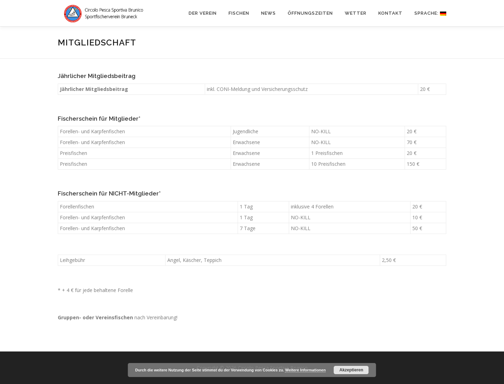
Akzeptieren (351, 370)
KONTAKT (390, 13)
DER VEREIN (203, 13)
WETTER (355, 13)
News (268, 13)
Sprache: (430, 13)
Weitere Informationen (305, 370)
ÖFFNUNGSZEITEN (310, 13)
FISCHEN (239, 13)
